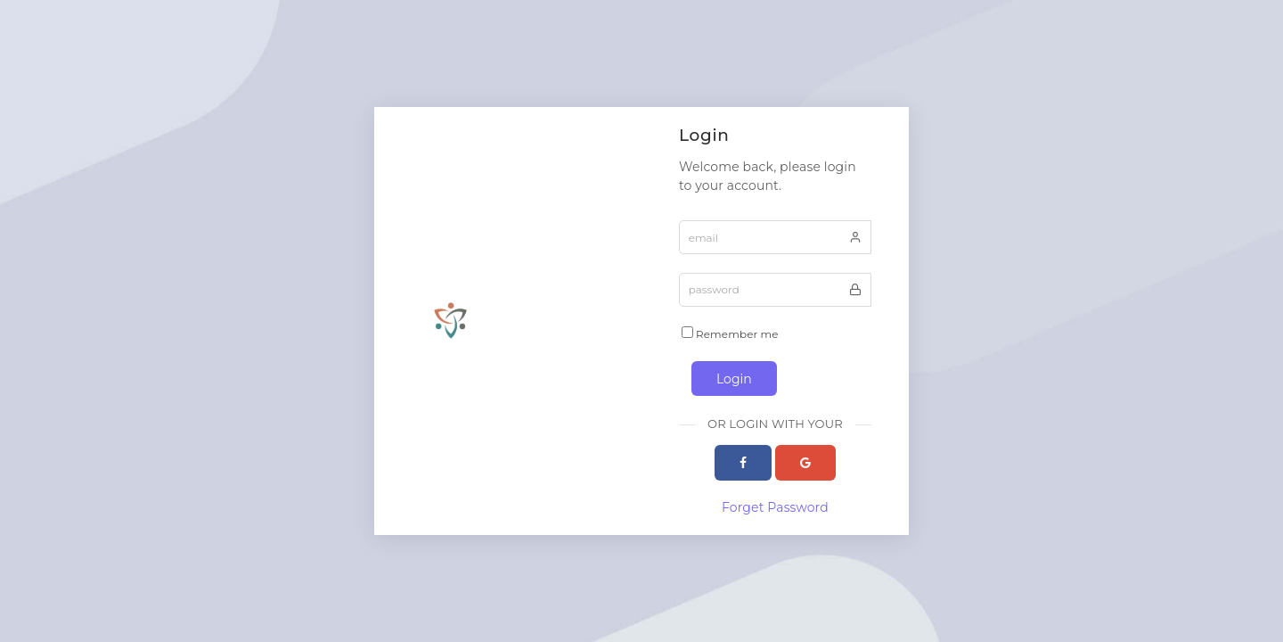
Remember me (730, 333)
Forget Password (775, 507)
